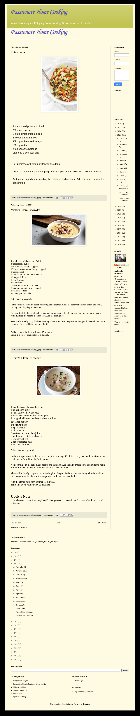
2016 (119, 225)
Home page (78, 681)
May (121, 168)
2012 (119, 241)
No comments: (48, 198)
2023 (119, 135)
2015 (119, 229)
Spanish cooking (19, 697)
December (123, 138)
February (123, 179)
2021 (119, 210)
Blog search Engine (20, 681)
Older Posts (101, 523)
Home (59, 523)
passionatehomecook (123, 266)
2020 (119, 214)
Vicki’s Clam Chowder (25, 210)
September (124, 154)
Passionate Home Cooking (39, 12)
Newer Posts (16, 523)
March (122, 176)
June (121, 164)
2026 (119, 124)
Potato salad (19, 52)
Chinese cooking (19, 687)
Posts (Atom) (26, 527)
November (123, 144)
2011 (119, 244)
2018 (119, 218)
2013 (119, 237)
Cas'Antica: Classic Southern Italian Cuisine (30, 684)
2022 (119, 206)
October (123, 150)
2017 (119, 222)
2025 (119, 127)
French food (17, 694)
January (123, 185)
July (121, 160)
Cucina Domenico (20, 690)
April (122, 172)
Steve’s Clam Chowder (26, 358)
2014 (119, 233)
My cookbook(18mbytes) (84, 692)
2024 (119, 131)
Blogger (86, 704)
